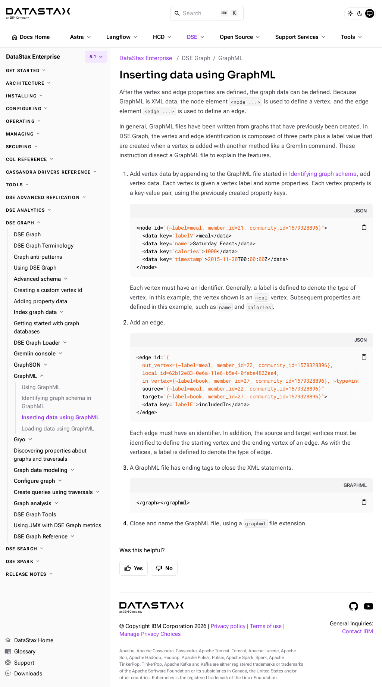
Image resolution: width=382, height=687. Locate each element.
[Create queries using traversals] (59, 492)
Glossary (19, 652)
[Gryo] (59, 439)
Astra (81, 37)
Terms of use (266, 626)
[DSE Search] (55, 549)
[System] (369, 13)
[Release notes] (55, 574)
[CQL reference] (55, 159)
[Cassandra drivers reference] (55, 172)
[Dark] (360, 13)
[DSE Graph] (55, 223)
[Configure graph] (59, 481)
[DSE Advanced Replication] (55, 197)
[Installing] (55, 96)
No (164, 568)
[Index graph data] (59, 312)
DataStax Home (28, 641)
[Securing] (55, 146)
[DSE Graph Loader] (59, 343)
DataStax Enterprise (145, 58)
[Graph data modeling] (59, 470)
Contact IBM (357, 631)
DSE (196, 37)
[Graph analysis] (59, 503)
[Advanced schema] (59, 279)
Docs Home (30, 37)
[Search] (207, 13)
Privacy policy (228, 626)
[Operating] (55, 121)
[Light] (350, 13)
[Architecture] (55, 83)
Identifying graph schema (323, 173)
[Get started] (55, 70)
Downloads (23, 674)
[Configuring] (55, 108)
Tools (352, 37)
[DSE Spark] (55, 561)
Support (19, 663)
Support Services (301, 37)
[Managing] (55, 134)
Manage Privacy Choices (150, 634)
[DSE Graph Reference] (59, 537)
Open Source (240, 37)
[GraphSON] (59, 365)
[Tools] (55, 184)
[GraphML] (59, 376)
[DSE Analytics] (55, 210)
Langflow (122, 37)
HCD (163, 37)
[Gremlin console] (59, 354)
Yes (133, 568)
